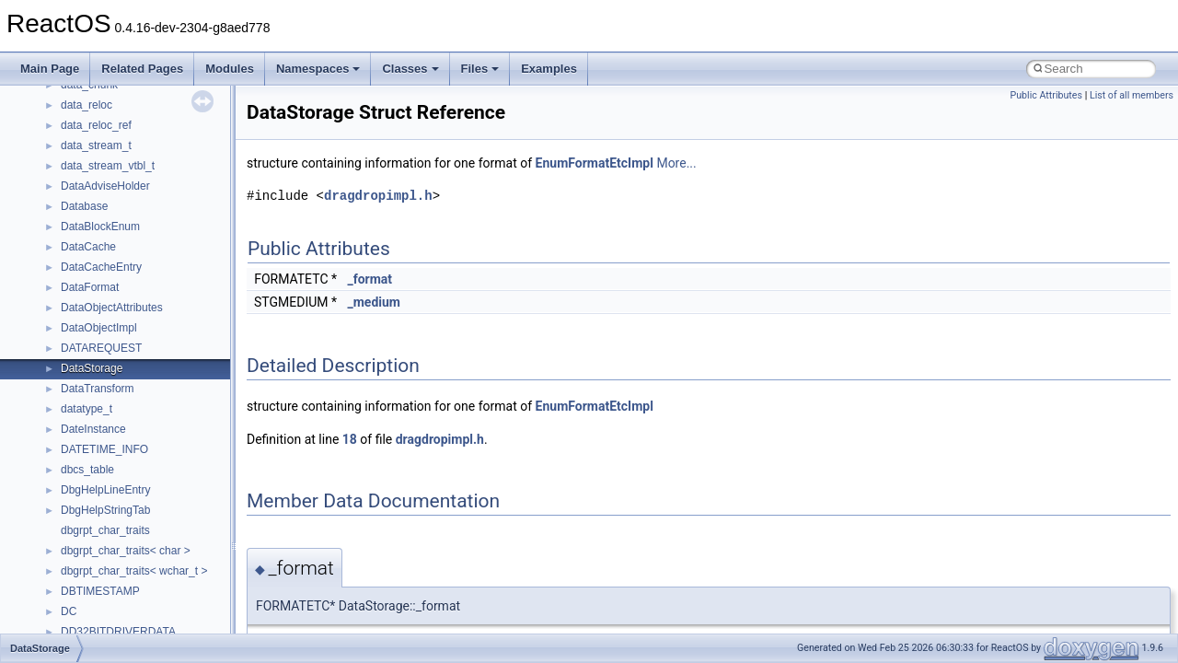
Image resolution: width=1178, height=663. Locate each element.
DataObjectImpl (99, 327)
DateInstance (93, 429)
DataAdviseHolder (105, 186)
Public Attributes (1046, 95)
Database (84, 206)
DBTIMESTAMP (100, 591)
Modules (229, 69)
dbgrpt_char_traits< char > (126, 550)
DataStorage (91, 368)
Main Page (49, 69)
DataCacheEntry (101, 267)
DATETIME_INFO (104, 449)
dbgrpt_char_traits (105, 530)
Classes (410, 69)
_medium (373, 302)
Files (480, 69)
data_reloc (86, 105)
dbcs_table (87, 469)
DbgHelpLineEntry (105, 489)
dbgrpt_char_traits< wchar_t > (134, 570)
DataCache (88, 246)
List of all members (1131, 95)
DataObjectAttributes (112, 307)
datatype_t (86, 408)
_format (369, 279)
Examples (549, 69)
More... (676, 163)
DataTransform (97, 388)
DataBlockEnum (100, 226)
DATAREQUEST (101, 348)
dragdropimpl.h (378, 195)
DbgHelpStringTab (105, 510)
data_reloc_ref (96, 125)
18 (349, 439)
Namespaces (318, 69)
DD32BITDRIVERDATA (118, 631)
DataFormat (90, 287)
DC (68, 611)
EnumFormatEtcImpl (594, 163)
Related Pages (142, 69)
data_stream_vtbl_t (108, 165)
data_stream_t (96, 145)
